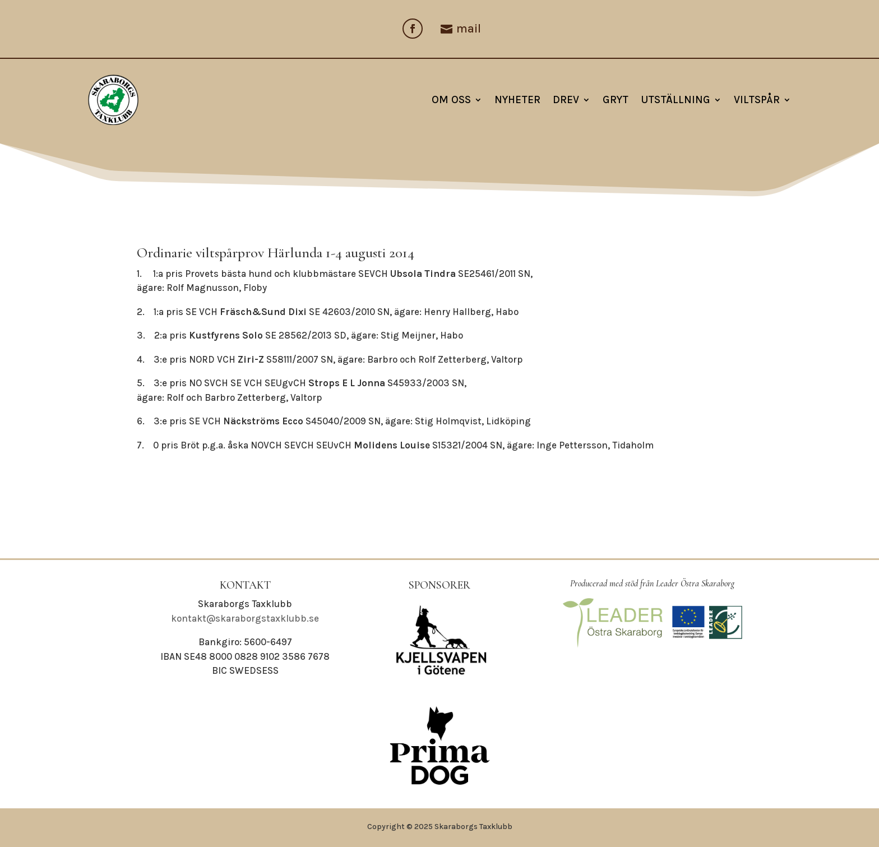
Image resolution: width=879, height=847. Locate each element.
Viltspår (757, 100)
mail (468, 28)
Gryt (615, 100)
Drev (566, 100)
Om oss (451, 100)
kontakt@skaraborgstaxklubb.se (245, 618)
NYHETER (517, 100)
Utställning (675, 100)
